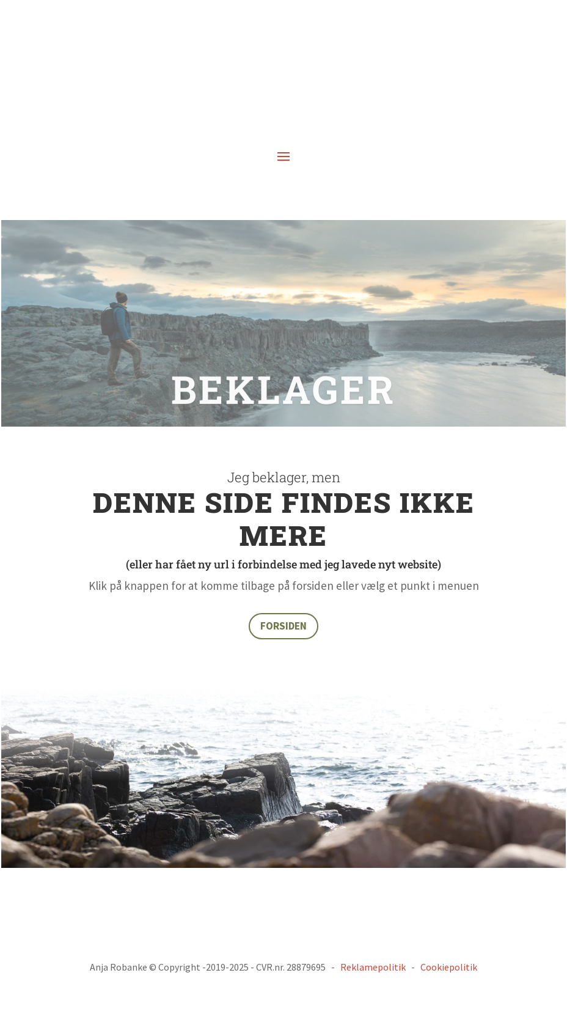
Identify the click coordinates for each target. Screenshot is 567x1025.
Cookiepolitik (448, 967)
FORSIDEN (283, 626)
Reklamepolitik (373, 967)
